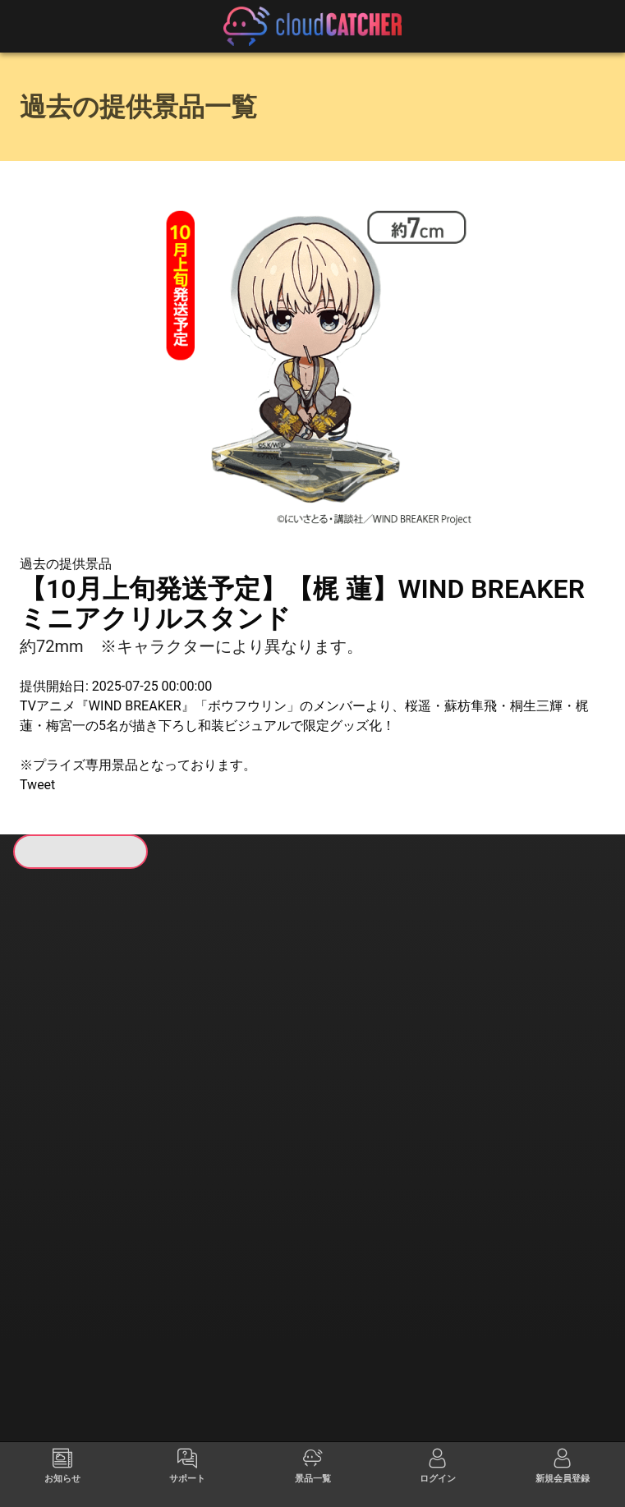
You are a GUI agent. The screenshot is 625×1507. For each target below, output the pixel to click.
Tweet (37, 785)
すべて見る (82, 1098)
